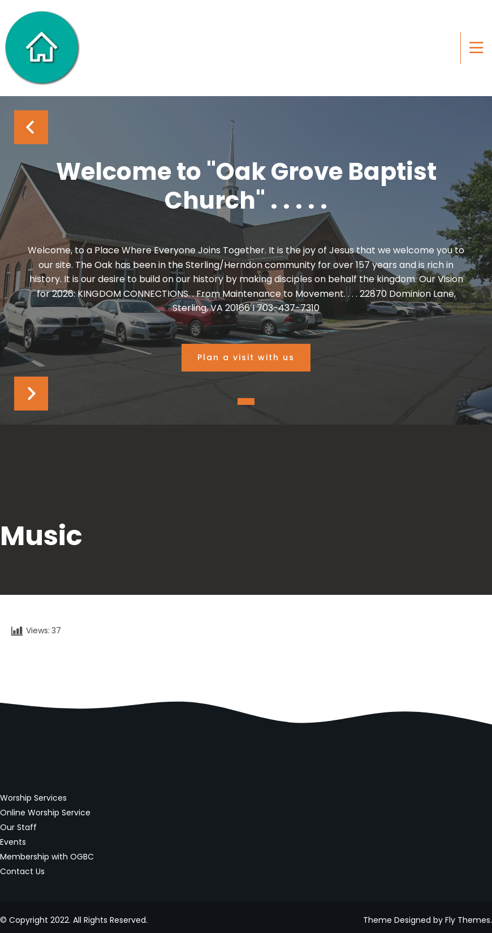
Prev (31, 127)
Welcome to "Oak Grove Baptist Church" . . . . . (246, 186)
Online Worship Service (45, 812)
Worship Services (33, 798)
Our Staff (18, 827)
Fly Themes (467, 920)
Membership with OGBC (47, 856)
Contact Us (22, 871)
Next (31, 394)
